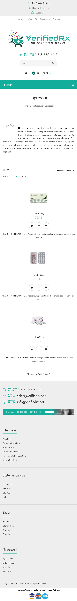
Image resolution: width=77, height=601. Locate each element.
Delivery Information (11, 443)
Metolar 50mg (38, 275)
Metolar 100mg (38, 337)
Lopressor (49, 105)
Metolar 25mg (38, 213)
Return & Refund (10, 460)
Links (5, 497)
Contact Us (7, 484)
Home (25, 105)
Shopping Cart (45, 19)
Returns (6, 488)
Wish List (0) (32, 19)
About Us (7, 439)
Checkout (56, 19)
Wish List (7, 567)
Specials (6, 534)
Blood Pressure (36, 105)
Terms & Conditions (11, 451)
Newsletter (7, 571)
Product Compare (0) (65, 170)
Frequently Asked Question (14, 455)
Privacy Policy (8, 447)
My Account (21, 19)
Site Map (6, 493)
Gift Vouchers (8, 525)
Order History (8, 563)
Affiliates (6, 530)
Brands (6, 521)
